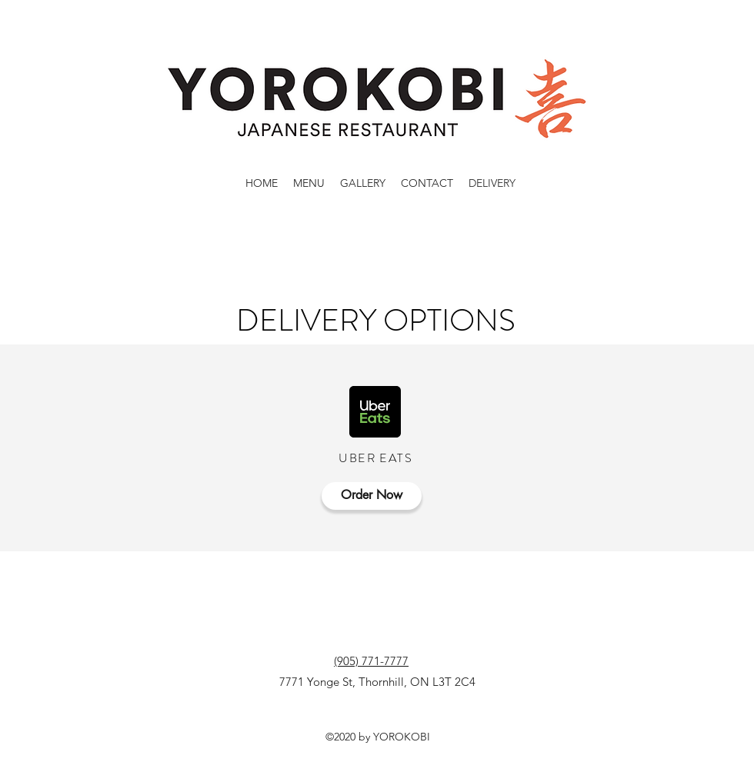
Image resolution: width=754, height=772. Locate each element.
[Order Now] (372, 496)
